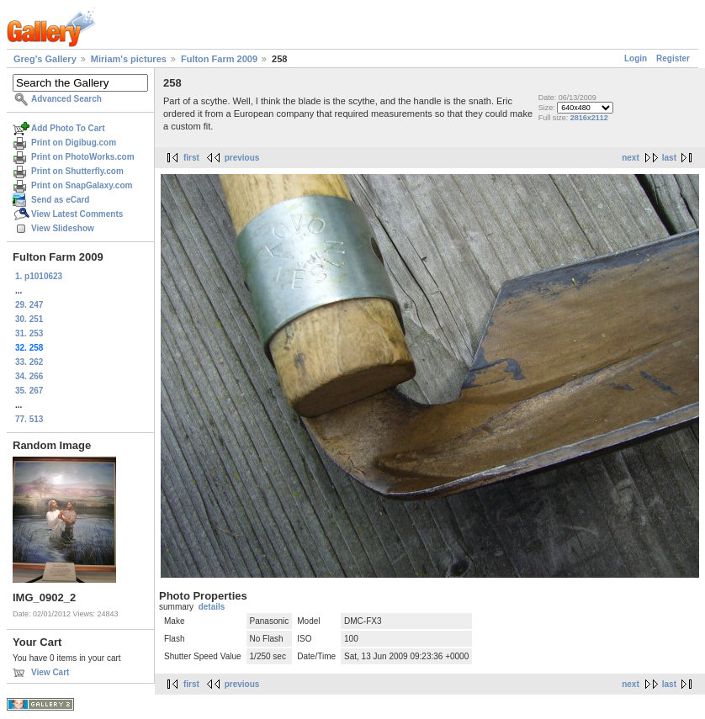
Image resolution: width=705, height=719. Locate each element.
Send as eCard (60, 199)
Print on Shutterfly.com (77, 171)
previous (242, 157)
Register (673, 58)
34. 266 (29, 376)
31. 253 (29, 333)
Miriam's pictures (129, 59)
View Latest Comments (77, 214)
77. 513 (29, 419)
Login (635, 58)
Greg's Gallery (45, 59)
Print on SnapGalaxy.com (81, 185)
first (191, 157)
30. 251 (29, 319)
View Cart (50, 672)
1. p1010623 (38, 276)
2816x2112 (589, 118)
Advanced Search (66, 98)
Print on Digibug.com (73, 142)
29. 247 (29, 304)
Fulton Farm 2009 (219, 59)
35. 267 (29, 390)
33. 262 (29, 362)
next (630, 157)
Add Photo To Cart (68, 128)
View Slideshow (62, 228)
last (669, 157)
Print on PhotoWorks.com (83, 156)
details (212, 606)
